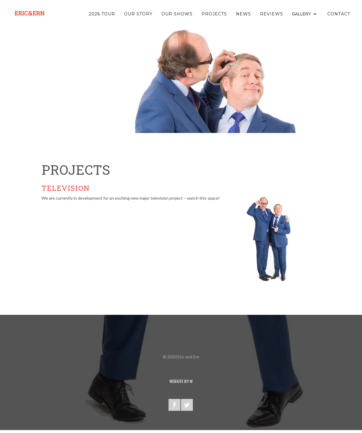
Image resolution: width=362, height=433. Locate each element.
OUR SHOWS (177, 14)
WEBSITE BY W (181, 381)
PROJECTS (214, 14)
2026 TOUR (102, 14)
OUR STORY (138, 14)
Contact (338, 14)
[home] (30, 13)
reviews (271, 14)
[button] (305, 14)
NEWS (243, 14)
